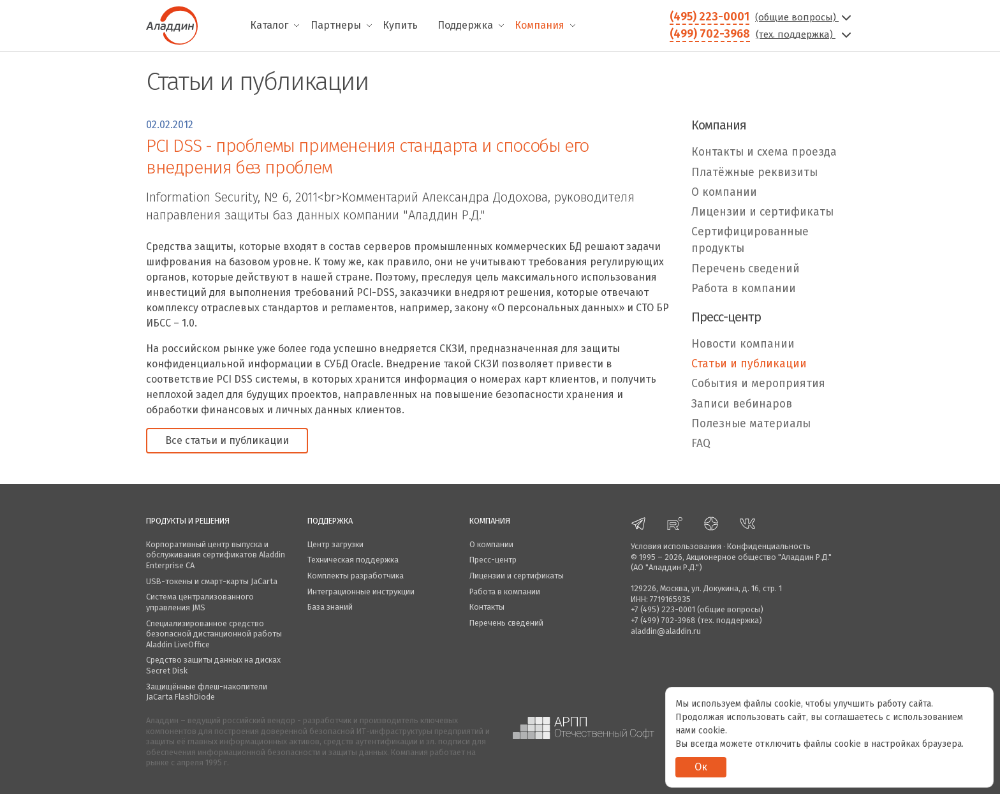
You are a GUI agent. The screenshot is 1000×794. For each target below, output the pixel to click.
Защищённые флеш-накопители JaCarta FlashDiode (206, 692)
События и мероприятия (758, 383)
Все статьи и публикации (227, 440)
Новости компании (743, 344)
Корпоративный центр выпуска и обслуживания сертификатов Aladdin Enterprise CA (215, 555)
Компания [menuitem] (539, 25)
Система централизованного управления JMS (200, 602)
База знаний (330, 607)
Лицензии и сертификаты (762, 212)
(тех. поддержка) (805, 34)
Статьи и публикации (749, 364)
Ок (701, 767)
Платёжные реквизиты (754, 172)
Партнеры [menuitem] (336, 25)
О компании (724, 192)
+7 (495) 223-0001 (663, 609)
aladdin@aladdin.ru (666, 631)
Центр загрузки (335, 544)
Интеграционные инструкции (361, 591)
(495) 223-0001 (709, 17)
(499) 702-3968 (710, 34)
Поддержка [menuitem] (465, 25)
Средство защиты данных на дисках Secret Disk (213, 665)
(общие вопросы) (804, 17)
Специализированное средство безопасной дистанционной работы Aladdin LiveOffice (214, 634)
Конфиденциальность (769, 546)
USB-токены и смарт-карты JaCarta (211, 581)
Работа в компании (743, 288)
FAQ (700, 443)
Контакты (486, 607)
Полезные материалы (751, 423)
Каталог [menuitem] (269, 25)
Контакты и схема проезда (764, 152)
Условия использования (676, 546)
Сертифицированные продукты (750, 240)
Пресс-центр (493, 559)
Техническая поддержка (353, 559)
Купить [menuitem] (400, 25)
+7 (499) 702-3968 (663, 620)
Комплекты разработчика (355, 575)
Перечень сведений (745, 269)
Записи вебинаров (741, 404)
